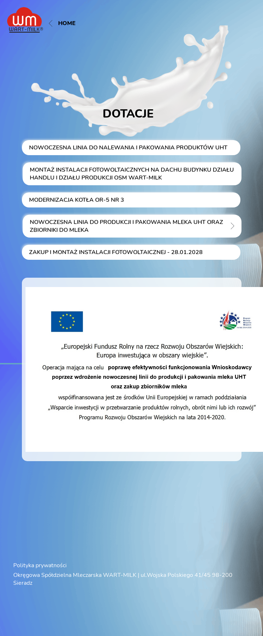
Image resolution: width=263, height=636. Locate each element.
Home (62, 23)
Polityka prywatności (40, 565)
